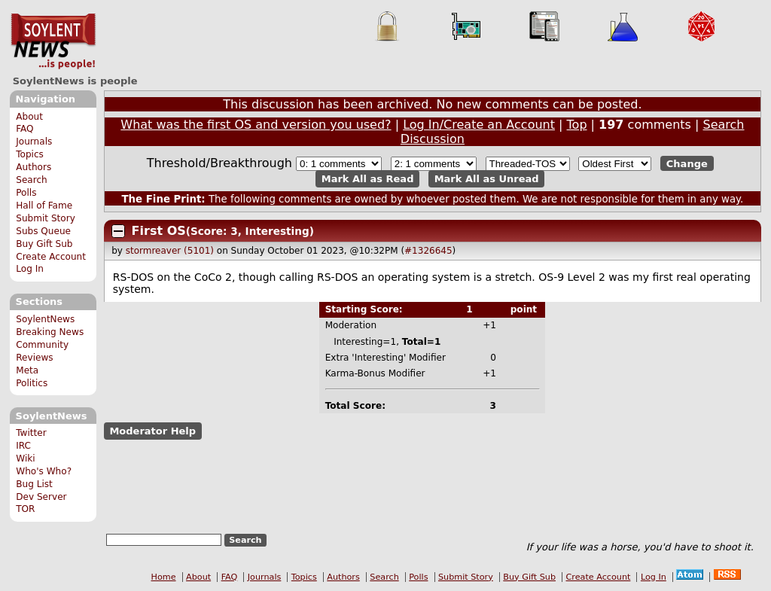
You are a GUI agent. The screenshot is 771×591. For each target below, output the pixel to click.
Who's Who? (44, 471)
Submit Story (45, 218)
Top (577, 124)
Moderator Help (152, 431)
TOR (25, 509)
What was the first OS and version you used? (255, 124)
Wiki (25, 458)
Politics (31, 383)
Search (31, 180)
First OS (159, 231)
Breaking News (50, 332)
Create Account (51, 256)
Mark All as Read (368, 178)
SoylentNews (53, 41)
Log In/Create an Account (479, 124)
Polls (26, 192)
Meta (27, 370)
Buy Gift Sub (44, 244)
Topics (30, 154)
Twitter (31, 433)
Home (163, 577)
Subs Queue (43, 231)
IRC (23, 445)
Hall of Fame (44, 205)
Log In (30, 269)
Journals (34, 141)
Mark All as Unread (486, 178)
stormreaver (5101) (170, 250)
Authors (33, 167)
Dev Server (41, 497)
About (29, 116)
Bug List (34, 484)
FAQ (24, 128)
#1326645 (428, 250)
